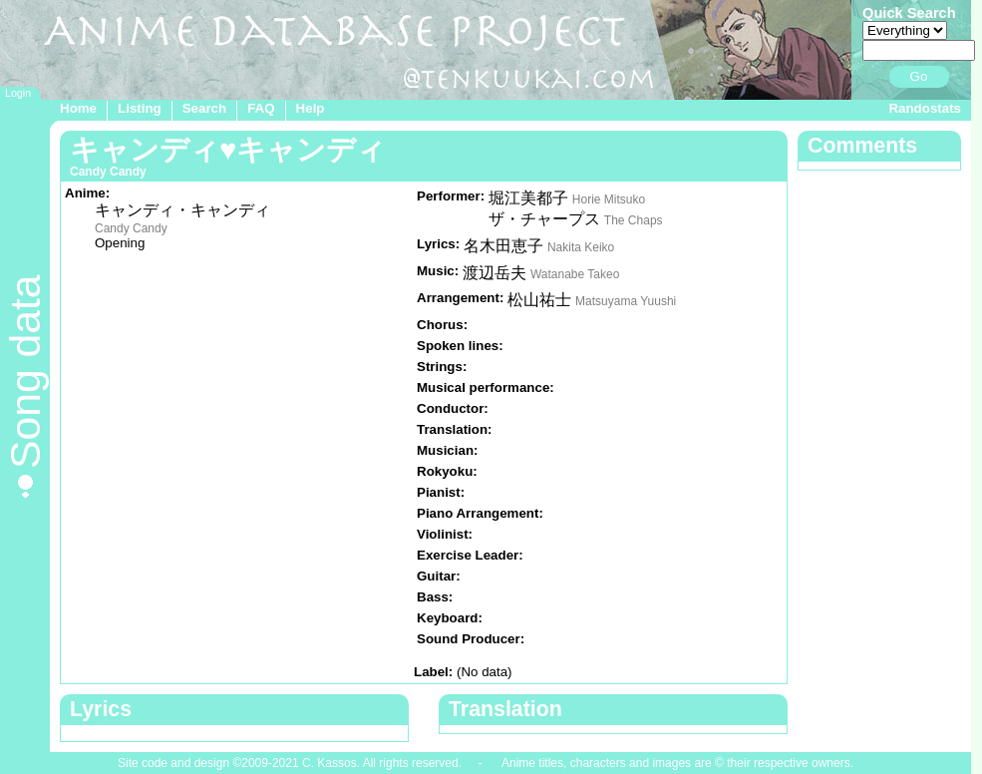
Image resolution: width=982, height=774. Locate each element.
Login (18, 93)
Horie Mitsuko (608, 199)
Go (919, 76)
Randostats (924, 108)
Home (78, 108)
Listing (140, 108)
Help (310, 108)
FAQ (260, 108)
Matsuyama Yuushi (625, 301)
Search (204, 108)
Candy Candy (131, 228)
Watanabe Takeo (574, 274)
